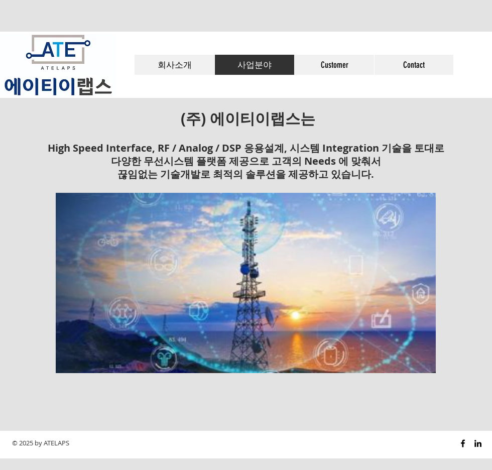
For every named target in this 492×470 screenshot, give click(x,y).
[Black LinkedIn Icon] (478, 443)
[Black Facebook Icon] (463, 443)
